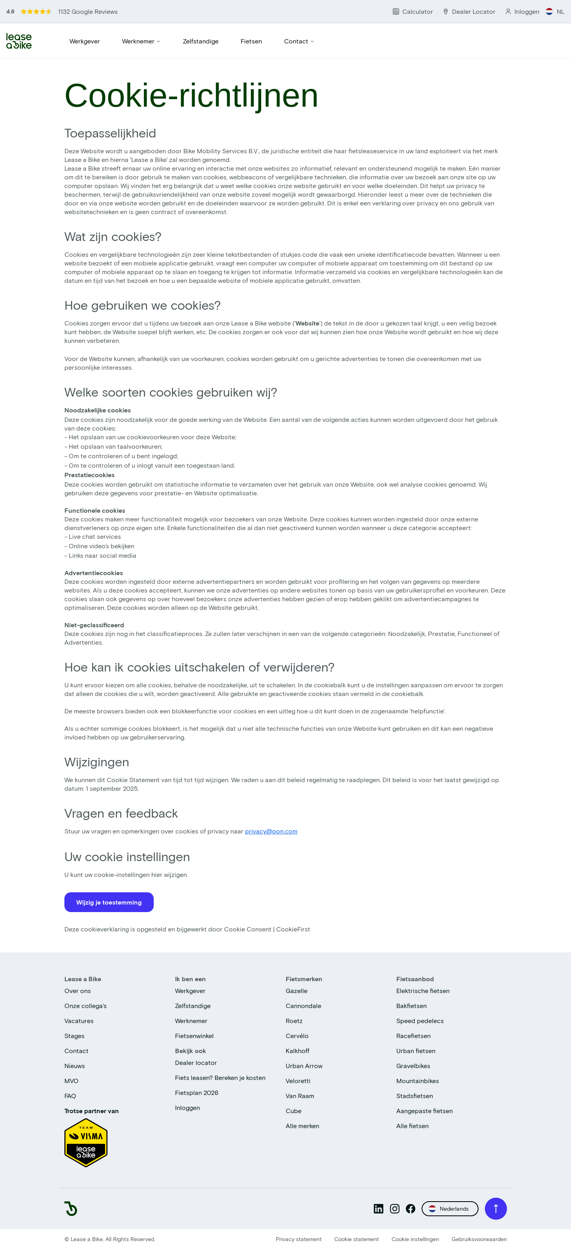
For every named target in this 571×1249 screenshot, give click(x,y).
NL (555, 11)
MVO (71, 1080)
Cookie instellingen (415, 1239)
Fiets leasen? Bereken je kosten (220, 1077)
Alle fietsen (412, 1125)
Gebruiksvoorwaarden (479, 1239)
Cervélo (297, 1035)
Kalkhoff (297, 1050)
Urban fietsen (415, 1050)
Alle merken (302, 1125)
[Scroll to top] (496, 1209)
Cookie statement (356, 1239)
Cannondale (303, 1005)
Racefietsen (413, 1035)
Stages (74, 1035)
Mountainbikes (417, 1080)
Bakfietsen (411, 1005)
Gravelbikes (413, 1065)
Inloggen (187, 1107)
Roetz (294, 1020)
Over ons (77, 990)
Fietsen (251, 41)
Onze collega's (85, 1005)
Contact (299, 41)
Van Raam (300, 1095)
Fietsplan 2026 (197, 1092)
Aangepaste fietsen (424, 1110)
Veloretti (298, 1080)
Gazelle (296, 990)
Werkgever (85, 41)
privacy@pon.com (271, 831)
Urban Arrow (304, 1065)
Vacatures (79, 1020)
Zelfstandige (201, 41)
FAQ (70, 1095)
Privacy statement (299, 1239)
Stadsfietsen (414, 1095)
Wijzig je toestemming (109, 902)
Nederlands (449, 1208)
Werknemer (141, 41)
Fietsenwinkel (194, 1035)
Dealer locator (196, 1062)
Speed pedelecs (420, 1020)
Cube (294, 1110)
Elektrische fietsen (423, 990)
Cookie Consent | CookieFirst (267, 929)
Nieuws (74, 1065)
